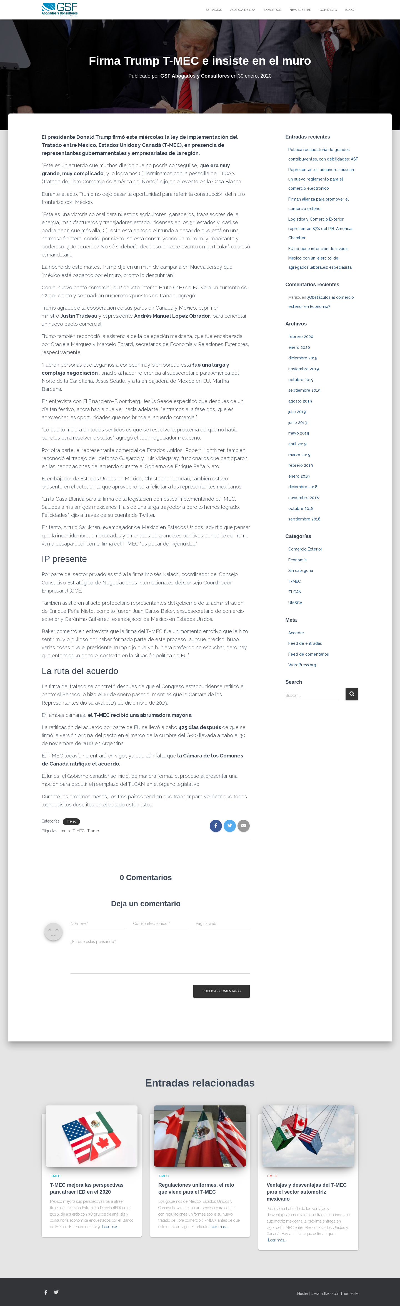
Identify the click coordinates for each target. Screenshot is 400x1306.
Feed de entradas (305, 643)
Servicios (214, 10)
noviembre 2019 (303, 369)
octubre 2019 (301, 379)
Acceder (296, 633)
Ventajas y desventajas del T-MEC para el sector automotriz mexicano (307, 1192)
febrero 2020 (300, 336)
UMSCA (295, 603)
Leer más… (111, 1226)
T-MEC (71, 821)
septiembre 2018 (304, 519)
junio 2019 (297, 422)
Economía (297, 560)
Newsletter (300, 10)
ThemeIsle (349, 1293)
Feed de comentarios (308, 654)
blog (349, 10)
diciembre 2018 (303, 487)
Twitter (56, 1292)
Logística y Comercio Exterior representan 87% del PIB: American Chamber (321, 228)
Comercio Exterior (305, 549)
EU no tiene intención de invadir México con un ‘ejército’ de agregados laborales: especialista (320, 258)
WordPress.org (302, 665)
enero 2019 (299, 476)
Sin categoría (300, 570)
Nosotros (272, 10)
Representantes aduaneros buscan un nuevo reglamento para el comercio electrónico (321, 179)
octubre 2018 (301, 508)
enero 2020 (299, 347)
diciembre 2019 (303, 358)
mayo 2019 (298, 433)
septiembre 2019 (304, 390)
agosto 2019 (300, 401)
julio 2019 (297, 411)
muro (65, 831)
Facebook (46, 1292)
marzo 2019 (299, 455)
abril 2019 (297, 444)
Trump (93, 831)
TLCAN (294, 592)
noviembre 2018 (303, 497)
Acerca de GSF (243, 10)
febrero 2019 (300, 465)
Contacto (328, 10)
